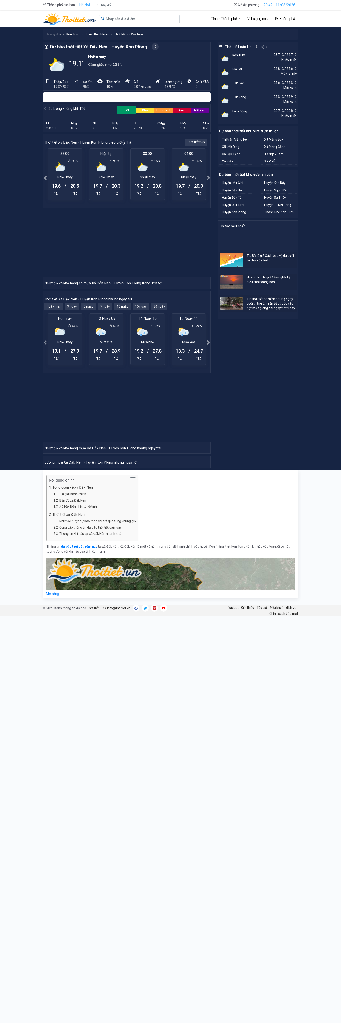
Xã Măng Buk (273, 139)
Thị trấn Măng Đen (235, 139)
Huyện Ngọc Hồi (275, 190)
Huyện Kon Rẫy (275, 183)
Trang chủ (54, 34)
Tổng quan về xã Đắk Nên (72, 735)
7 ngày (105, 389)
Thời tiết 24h (196, 142)
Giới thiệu (247, 855)
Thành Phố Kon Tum (279, 212)
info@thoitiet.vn (116, 855)
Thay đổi (103, 5)
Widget (233, 855)
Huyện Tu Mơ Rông (277, 205)
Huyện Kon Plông (97, 34)
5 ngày (88, 389)
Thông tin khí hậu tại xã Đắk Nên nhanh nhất (90, 781)
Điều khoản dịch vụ (283, 855)
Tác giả (262, 855)
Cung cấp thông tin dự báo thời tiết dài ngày (90, 775)
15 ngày (141, 389)
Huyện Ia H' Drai (233, 205)
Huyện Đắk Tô (232, 197)
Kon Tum (72, 34)
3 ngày (72, 389)
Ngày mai (53, 389)
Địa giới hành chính (72, 741)
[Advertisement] (127, 242)
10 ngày (122, 389)
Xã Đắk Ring (230, 147)
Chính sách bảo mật (283, 861)
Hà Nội (84, 5)
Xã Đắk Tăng (231, 154)
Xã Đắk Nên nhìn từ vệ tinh (78, 754)
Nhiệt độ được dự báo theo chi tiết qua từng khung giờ (97, 768)
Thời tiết (93, 855)
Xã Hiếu (227, 161)
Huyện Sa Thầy (275, 197)
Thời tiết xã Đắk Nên (68, 762)
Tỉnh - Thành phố (224, 19)
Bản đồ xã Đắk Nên (72, 748)
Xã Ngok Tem (274, 154)
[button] (45, 177)
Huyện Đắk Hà (232, 190)
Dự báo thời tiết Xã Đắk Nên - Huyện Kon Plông (98, 47)
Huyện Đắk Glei (232, 183)
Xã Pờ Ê (269, 161)
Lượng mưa (258, 19)
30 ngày (159, 389)
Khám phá (285, 19)
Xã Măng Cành (274, 147)
